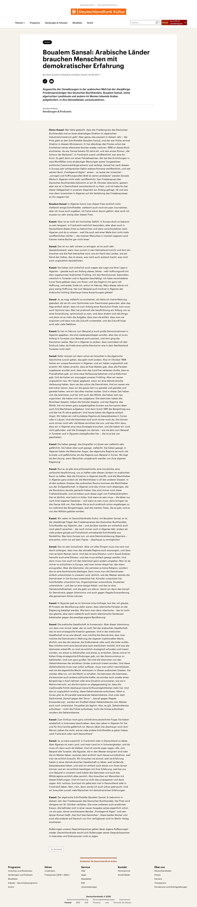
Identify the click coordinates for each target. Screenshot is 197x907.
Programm (35, 23)
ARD (78, 902)
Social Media (124, 875)
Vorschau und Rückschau (20, 871)
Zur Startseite (56, 849)
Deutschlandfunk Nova (107, 5)
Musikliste (77, 23)
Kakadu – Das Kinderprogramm (23, 883)
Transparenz (160, 883)
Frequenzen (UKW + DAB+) (57, 875)
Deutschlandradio (162, 871)
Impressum (124, 899)
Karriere (158, 879)
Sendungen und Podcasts (20, 875)
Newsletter (86, 879)
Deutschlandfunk (87, 5)
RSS (83, 883)
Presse (157, 875)
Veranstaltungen (89, 887)
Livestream (50, 871)
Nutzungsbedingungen (104, 899)
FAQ (83, 871)
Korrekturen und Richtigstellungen (170, 887)
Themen (19, 23)
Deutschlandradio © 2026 (98, 896)
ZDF (86, 902)
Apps (83, 875)
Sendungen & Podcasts (56, 23)
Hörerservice (124, 871)
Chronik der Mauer (122, 902)
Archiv (90, 23)
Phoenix (97, 902)
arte (107, 902)
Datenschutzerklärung (77, 899)
